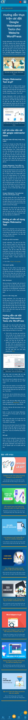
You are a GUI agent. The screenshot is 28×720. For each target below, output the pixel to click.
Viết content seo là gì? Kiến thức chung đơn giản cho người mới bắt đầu (14, 507)
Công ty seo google (15, 261)
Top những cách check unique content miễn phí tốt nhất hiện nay (14, 569)
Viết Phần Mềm (3, 718)
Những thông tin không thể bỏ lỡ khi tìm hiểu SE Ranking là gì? (14, 661)
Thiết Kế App (9, 718)
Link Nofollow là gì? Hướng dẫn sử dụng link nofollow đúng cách (14, 538)
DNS (13, 351)
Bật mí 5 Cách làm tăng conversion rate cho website (14, 692)
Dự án (25, 718)
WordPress (16, 402)
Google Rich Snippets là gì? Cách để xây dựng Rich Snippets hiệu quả (14, 630)
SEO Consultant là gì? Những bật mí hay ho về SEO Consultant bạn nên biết (14, 600)
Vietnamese (20, 2)
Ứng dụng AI (18, 718)
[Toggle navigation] (25, 2)
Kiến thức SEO (9, 8)
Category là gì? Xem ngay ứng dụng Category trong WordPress (14, 476)
